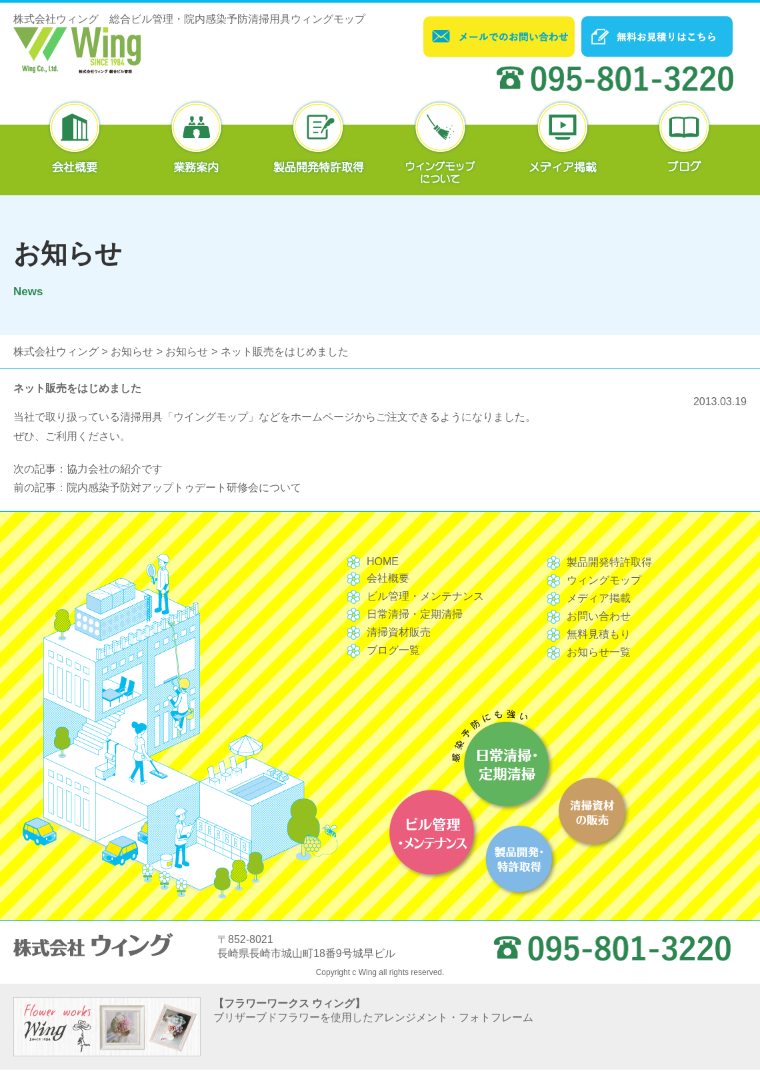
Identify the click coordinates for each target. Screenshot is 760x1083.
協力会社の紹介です (115, 469)
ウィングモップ (604, 580)
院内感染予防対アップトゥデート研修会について (184, 487)
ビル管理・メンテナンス (425, 596)
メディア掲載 (599, 598)
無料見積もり (599, 634)
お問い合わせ (599, 616)
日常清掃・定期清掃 (415, 614)
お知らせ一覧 (599, 652)
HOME (383, 561)
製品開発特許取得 (609, 562)
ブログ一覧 (393, 650)
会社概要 (388, 578)
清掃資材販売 (399, 632)
